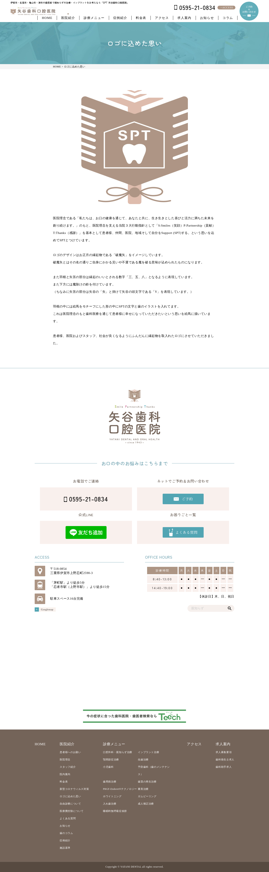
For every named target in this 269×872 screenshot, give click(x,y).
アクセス (162, 18)
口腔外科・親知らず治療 (117, 752)
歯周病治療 (109, 781)
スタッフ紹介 (68, 767)
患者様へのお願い (70, 752)
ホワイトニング (112, 796)
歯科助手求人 (224, 767)
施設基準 (65, 848)
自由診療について (70, 803)
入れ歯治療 (109, 803)
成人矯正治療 (146, 803)
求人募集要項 (224, 752)
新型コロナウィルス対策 (74, 789)
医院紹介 (68, 18)
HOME (47, 18)
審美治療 (143, 789)
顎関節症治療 (111, 759)
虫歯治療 (143, 759)
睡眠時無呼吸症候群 (115, 811)
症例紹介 (120, 18)
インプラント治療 (148, 752)
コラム (228, 18)
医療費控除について (72, 811)
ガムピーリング (147, 796)
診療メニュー (94, 18)
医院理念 (65, 759)
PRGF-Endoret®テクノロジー (120, 789)
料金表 (141, 18)
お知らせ (207, 18)
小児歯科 (108, 767)
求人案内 (184, 18)
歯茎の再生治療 (147, 781)
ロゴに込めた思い (70, 796)
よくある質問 (68, 818)
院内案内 (65, 774)
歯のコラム (66, 833)
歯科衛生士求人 (225, 759)
